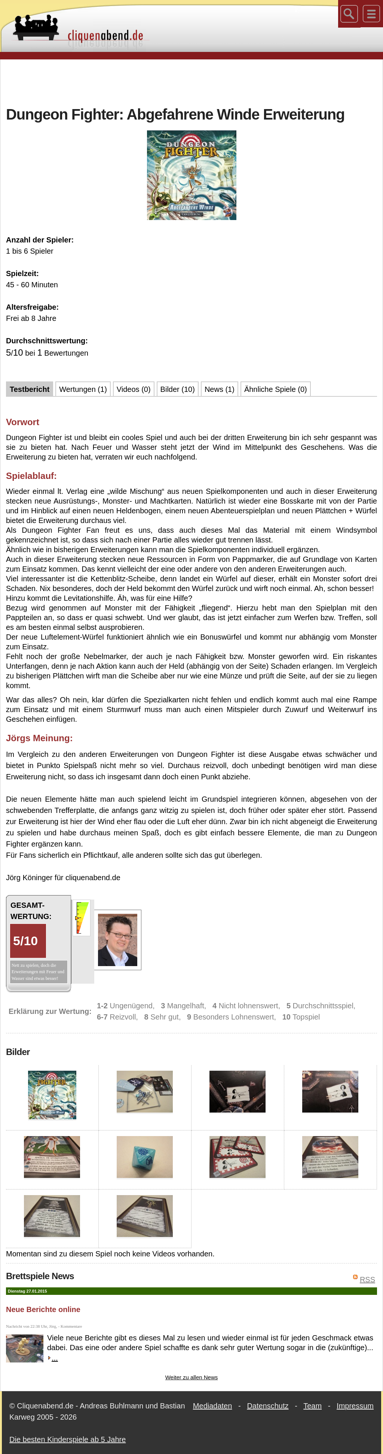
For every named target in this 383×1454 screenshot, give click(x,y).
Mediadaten (212, 1406)
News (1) (220, 389)
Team (312, 1406)
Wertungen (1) (83, 389)
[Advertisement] (191, 82)
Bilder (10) (177, 389)
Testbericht (29, 389)
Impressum (355, 1406)
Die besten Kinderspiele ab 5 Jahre (67, 1439)
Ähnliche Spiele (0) (275, 389)
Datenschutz (267, 1406)
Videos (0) (134, 389)
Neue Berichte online (43, 1309)
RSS (367, 1279)
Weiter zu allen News (191, 1377)
